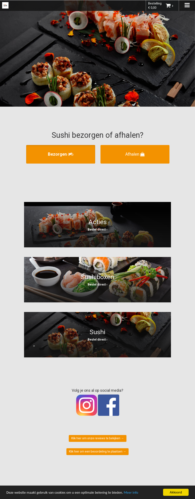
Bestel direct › (97, 229)
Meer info (131, 492)
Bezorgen (60, 154)
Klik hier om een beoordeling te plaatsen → (97, 451)
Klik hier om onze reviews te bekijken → (97, 438)
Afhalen (135, 154)
